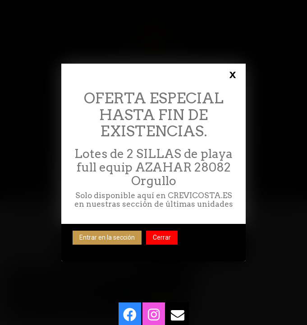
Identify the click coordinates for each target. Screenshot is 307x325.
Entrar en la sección (107, 237)
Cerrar (162, 237)
